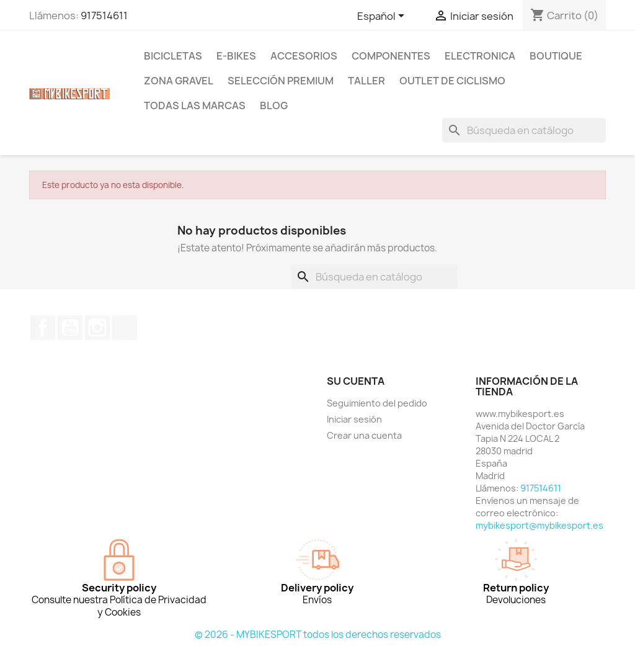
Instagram (97, 327)
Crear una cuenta (364, 435)
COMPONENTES (391, 56)
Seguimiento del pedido (377, 403)
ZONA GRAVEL (178, 81)
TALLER (366, 81)
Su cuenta (355, 381)
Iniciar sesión (354, 419)
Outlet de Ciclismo (452, 81)
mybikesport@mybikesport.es (539, 525)
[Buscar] (524, 130)
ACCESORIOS (303, 56)
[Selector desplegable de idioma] (383, 16)
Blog (274, 105)
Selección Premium (281, 81)
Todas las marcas (195, 105)
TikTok (124, 327)
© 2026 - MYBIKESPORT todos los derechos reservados (318, 634)
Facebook (42, 327)
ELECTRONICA (480, 56)
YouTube (70, 327)
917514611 (104, 15)
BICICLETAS (173, 56)
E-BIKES (236, 56)
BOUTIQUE (556, 56)
